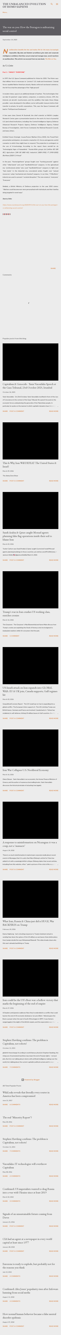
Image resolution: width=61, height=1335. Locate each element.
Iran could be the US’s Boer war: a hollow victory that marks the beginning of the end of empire (30, 1001)
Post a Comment (17, 411)
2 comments (15, 1176)
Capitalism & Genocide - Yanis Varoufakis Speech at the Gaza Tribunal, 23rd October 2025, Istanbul (29, 385)
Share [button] (53, 268)
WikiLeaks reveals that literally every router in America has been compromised (26, 1094)
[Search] (51, 4)
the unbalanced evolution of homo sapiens (24, 5)
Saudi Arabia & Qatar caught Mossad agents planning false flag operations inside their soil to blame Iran (27, 536)
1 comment (14, 636)
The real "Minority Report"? (17, 1117)
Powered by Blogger (30, 1080)
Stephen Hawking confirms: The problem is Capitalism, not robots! (25, 1041)
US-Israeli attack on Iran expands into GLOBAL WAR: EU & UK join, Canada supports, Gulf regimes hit (30, 691)
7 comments (15, 1067)
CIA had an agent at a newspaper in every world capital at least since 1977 (27, 1240)
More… (5, 12)
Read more (53, 411)
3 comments (15, 1201)
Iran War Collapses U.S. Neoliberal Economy (26, 770)
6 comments (15, 1104)
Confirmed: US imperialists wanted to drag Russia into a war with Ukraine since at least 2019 (28, 1190)
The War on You (50, 59)
